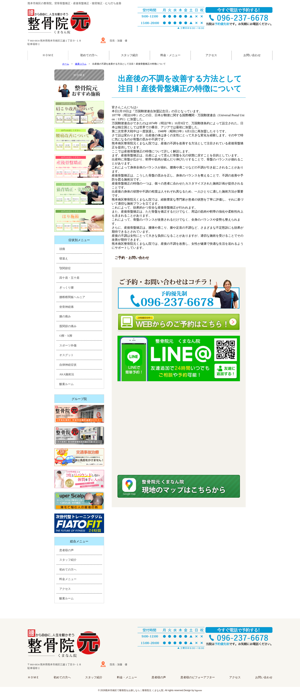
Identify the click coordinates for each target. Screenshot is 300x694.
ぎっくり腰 (66, 287)
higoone (198, 690)
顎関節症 (65, 268)
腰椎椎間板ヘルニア (72, 297)
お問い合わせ (252, 55)
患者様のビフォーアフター (197, 677)
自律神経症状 (68, 364)
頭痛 (62, 248)
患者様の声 (66, 550)
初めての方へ (88, 55)
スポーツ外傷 (68, 345)
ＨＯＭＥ (48, 55)
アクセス (211, 55)
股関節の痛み (68, 326)
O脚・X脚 (65, 335)
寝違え (63, 258)
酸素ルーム (66, 384)
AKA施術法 (66, 374)
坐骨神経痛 (66, 306)
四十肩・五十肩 (69, 277)
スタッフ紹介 (129, 55)
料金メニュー (68, 579)
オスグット (66, 355)
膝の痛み (65, 316)
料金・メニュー (170, 55)
